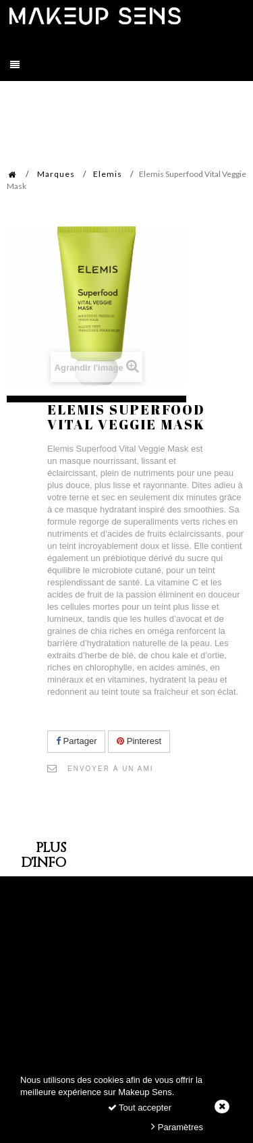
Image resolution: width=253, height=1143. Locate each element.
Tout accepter (139, 1107)
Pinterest (139, 741)
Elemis (107, 174)
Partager (76, 741)
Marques (56, 174)
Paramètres (177, 1126)
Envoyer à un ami (110, 768)
